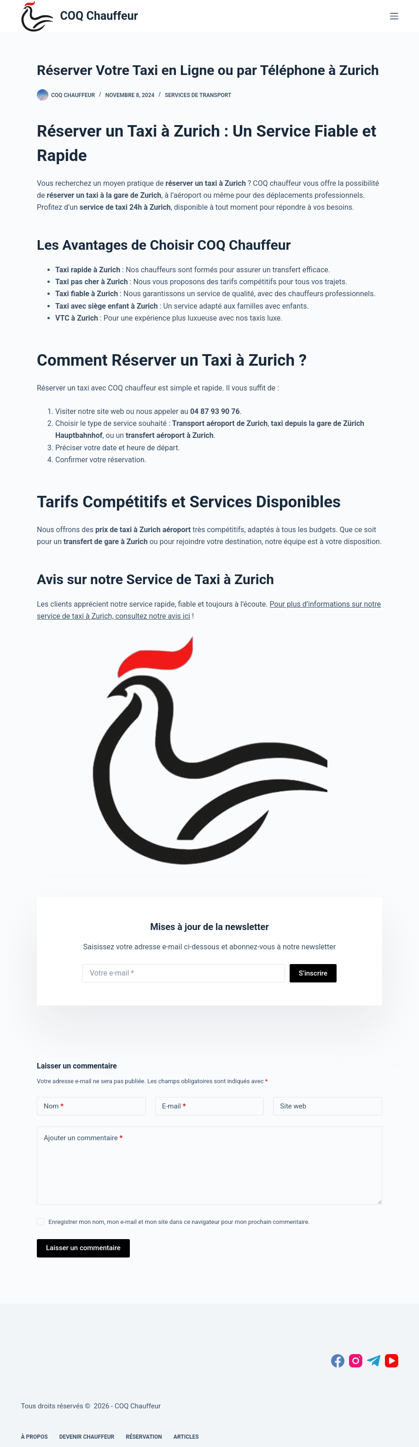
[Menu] (394, 16)
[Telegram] (373, 1360)
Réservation (144, 1437)
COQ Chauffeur (99, 16)
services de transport (198, 95)
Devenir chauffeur (87, 1437)
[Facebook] (337, 1360)
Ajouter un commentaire (83, 1138)
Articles (186, 1437)
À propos (34, 1437)
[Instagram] (355, 1360)
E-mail (174, 1106)
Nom (54, 1106)
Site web (293, 1106)
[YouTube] (391, 1360)
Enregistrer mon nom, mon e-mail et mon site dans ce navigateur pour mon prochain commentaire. (178, 1221)
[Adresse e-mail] (183, 973)
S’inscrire (313, 973)
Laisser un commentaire (83, 1248)
